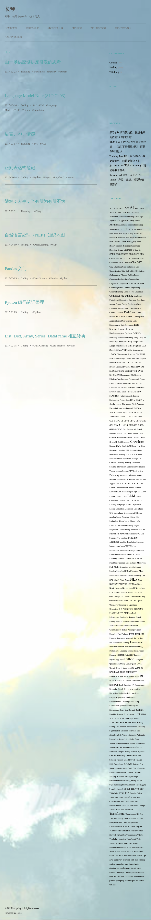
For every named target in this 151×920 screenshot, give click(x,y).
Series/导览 (32, 28)
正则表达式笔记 (20, 167)
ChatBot (127, 263)
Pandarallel (124, 617)
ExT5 (119, 392)
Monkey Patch (115, 571)
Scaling (140, 722)
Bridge (120, 250)
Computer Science (135, 283)
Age (141, 216)
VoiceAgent (131, 839)
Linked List (134, 517)
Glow (141, 433)
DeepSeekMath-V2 (117, 350)
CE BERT (124, 254)
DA (117, 313)
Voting (112, 843)
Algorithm (124, 220)
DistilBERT (140, 354)
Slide (112, 764)
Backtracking (128, 233)
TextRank (134, 806)
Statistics (120, 776)
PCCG (125, 609)
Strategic (134, 776)
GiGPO (120, 433)
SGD (117, 718)
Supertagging (141, 785)
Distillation (114, 358)
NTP (130, 584)
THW (133, 789)
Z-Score (135, 851)
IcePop (139, 454)
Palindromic (114, 617)
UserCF (121, 827)
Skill (126, 760)
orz (142, 876)
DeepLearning (41, 244)
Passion (119, 621)
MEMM (113, 534)
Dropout (119, 367)
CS (124, 258)
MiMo (139, 559)
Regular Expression (64, 177)
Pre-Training (124, 642)
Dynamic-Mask (129, 367)
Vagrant (139, 827)
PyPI (121, 660)
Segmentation (115, 731)
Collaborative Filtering (118, 275)
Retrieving (124, 710)
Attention (114, 224)
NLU (140, 580)
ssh (136, 881)
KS (142, 483)
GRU (131, 425)
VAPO (127, 827)
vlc (114, 885)
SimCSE (113, 756)
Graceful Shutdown (117, 437)
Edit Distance (136, 375)
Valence (113, 831)
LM (42, 105)
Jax (141, 479)
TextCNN (125, 806)
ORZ (111, 596)
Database (128, 333)
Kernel (112, 488)
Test (134, 797)
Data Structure (126, 329)
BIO (129, 229)
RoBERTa (139, 710)
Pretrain (120, 647)
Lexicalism (128, 509)
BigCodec (137, 242)
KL (138, 483)
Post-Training (123, 634)
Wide (129, 847)
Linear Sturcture (122, 517)
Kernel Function (121, 488)
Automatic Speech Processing (131, 225)
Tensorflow (127, 797)
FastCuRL (128, 396)
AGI (127, 208)
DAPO (128, 312)
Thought (141, 806)
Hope (143, 446)
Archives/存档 (13, 36)
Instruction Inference (128, 475)
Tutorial (127, 818)
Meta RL (121, 559)
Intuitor (140, 475)
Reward (131, 710)
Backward (138, 233)
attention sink (128, 860)
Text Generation (127, 801)
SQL (131, 718)
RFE (121, 676)
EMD (112, 371)
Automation (114, 229)
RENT (133, 672)
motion (141, 872)
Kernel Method (135, 488)
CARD (112, 254)
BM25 (141, 229)
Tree (141, 814)
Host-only (113, 450)
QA (136, 660)
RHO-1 (136, 676)
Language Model (124, 505)
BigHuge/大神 (98, 28)
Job (144, 479)
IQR (134, 454)
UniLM (140, 818)
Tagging (133, 793)
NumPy (117, 592)
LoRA (138, 521)
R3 (142, 668)
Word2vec (136, 847)
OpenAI (140, 600)
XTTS (129, 851)
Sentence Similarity (137, 743)
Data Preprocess (127, 325)
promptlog (120, 881)
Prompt (120, 654)
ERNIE (128, 371)
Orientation (114, 609)
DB (133, 313)
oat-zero (121, 876)
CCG (117, 254)
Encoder (124, 387)
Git (125, 433)
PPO (121, 613)
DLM (118, 317)
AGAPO (120, 208)
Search (130, 727)
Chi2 (111, 267)
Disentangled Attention (126, 354)
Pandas (54, 278)
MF (117, 534)
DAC (121, 313)
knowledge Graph (123, 872)
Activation (114, 216)
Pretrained (129, 647)
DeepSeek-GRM (126, 346)
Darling (137, 317)
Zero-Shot (118, 855)
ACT (111, 208)
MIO (122, 534)
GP (122, 421)
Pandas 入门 (16, 268)
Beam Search (140, 237)
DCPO (138, 313)
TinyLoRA (120, 810)
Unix (125, 822)
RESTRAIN (114, 676)
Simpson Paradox (116, 760)
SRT (140, 718)
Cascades (113, 263)
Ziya (111, 860)
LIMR (124, 496)
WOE (125, 843)
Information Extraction (126, 467)
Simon (128, 756)
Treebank (113, 818)
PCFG (130, 609)
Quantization (115, 664)
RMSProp (136, 681)
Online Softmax (116, 600)
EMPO (117, 371)
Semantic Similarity (126, 739)
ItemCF (125, 479)
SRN (136, 718)
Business (40, 71)
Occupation (118, 596)
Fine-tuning (126, 404)
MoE (111, 567)
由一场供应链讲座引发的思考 (33, 62)
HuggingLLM (123, 450)
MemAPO (131, 554)
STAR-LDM (114, 722)
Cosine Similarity (129, 304)
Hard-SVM (126, 446)
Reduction (123, 693)
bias (136, 860)
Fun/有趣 (77, 28)
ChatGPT (136, 262)
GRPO (123, 425)
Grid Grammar (124, 442)
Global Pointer (132, 433)
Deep (136, 337)
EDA (138, 367)
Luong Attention (131, 530)
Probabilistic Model (136, 651)
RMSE (128, 681)
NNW (117, 584)
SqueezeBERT (122, 772)
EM (142, 367)
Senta (137, 739)
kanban (112, 872)
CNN (112, 258)
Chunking (118, 267)
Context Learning (116, 292)
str (140, 881)
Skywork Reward (135, 760)
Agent (112, 221)
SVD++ (128, 722)
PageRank (132, 613)
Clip (123, 271)
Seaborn (123, 727)
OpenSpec (133, 605)
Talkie (139, 793)
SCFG (112, 718)
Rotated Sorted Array (125, 714)
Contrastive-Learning (127, 300)
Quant (140, 660)
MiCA (134, 559)
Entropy (131, 387)
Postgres (113, 638)
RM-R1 (122, 681)
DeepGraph (114, 342)
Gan (124, 429)
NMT (112, 584)
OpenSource (123, 605)
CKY (142, 254)
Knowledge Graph (129, 492)
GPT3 (144, 421)
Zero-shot (128, 856)
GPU (111, 425)
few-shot (124, 864)
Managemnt (115, 546)
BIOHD (135, 229)
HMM (118, 446)
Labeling (113, 505)
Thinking (25, 71)
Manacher (140, 542)
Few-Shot (135, 400)
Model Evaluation (121, 567)
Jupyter (112, 483)
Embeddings (137, 383)
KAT (130, 483)
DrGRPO (138, 363)
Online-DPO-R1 (129, 600)
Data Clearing (41, 345)
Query (122, 664)
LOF (131, 500)
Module (132, 567)
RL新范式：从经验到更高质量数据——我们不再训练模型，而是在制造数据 (128, 146)
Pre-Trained (114, 642)
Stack (139, 772)
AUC (129, 212)
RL (142, 676)
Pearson (125, 621)
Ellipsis (118, 383)
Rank (121, 685)
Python (37, 177)
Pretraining (138, 647)
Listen (126, 521)
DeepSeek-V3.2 (139, 346)
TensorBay (118, 797)
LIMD (112, 496)
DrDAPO (130, 363)
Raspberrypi (140, 685)
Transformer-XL (132, 814)
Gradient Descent (132, 437)
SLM (122, 718)
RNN (142, 681)
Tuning (120, 818)
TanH (112, 797)
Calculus (134, 258)
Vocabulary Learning (118, 839)
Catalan (120, 263)
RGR (126, 676)
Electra (142, 379)
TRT (142, 789)
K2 (126, 483)
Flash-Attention (138, 404)
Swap (112, 789)
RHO (131, 676)
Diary (38, 211)
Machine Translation (128, 542)
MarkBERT (125, 546)
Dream (112, 367)
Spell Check (133, 768)
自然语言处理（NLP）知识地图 (35, 235)
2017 (7, 52)
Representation (124, 706)
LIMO (118, 496)
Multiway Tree (139, 575)
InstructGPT (127, 471)
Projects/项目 (123, 28)
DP (127, 317)
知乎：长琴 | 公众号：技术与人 (22, 16)
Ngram (26, 109)
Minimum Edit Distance (126, 563)
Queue (128, 664)
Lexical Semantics (117, 509)
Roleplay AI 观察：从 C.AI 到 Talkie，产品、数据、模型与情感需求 (127, 179)
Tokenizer (129, 810)
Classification (115, 271)
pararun (113, 881)
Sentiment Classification (132, 747)
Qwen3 (140, 664)
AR (124, 212)
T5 (122, 789)
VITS (133, 827)
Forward (129, 408)
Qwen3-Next (115, 668)
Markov (133, 546)
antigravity (118, 860)
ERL (122, 371)
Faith (122, 396)
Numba (124, 592)
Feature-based (125, 400)
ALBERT (119, 212)
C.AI (136, 250)
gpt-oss (120, 868)
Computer (123, 283)
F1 (128, 392)
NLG (122, 580)
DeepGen (142, 337)
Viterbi (140, 835)
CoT (127, 271)
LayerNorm (136, 505)
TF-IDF (127, 789)
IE (131, 454)
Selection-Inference (128, 731)
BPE (111, 233)
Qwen (134, 664)
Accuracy (135, 212)
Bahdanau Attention (117, 237)
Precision (113, 647)
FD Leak (133, 392)
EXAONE (116, 375)
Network (118, 588)
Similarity (121, 756)
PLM (112, 613)
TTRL (121, 793)
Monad (138, 567)
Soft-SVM (128, 764)
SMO (126, 718)
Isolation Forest (116, 479)
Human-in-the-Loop (117, 454)
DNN (123, 317)
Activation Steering (126, 216)
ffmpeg (131, 864)
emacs (118, 864)
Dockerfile (114, 363)
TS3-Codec (114, 793)
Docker (129, 358)
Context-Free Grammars (133, 292)
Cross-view (133, 308)
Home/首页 (11, 28)
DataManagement (117, 333)
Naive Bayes (137, 584)
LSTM (139, 500)
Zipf (144, 856)
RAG (112, 672)
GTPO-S (118, 429)
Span (112, 768)
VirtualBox (121, 835)
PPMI (116, 613)
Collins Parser (133, 275)
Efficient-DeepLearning (119, 379)
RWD (116, 685)
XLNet (123, 851)
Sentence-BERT (116, 747)
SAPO (143, 714)
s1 (126, 880)
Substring (118, 785)
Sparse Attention (120, 768)
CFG (131, 254)
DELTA (113, 317)
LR (135, 500)
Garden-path (131, 429)
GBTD (133, 417)
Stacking (113, 776)
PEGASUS (138, 609)
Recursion (114, 693)
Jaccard (132, 479)
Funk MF (132, 412)
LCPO (143, 492)
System (63, 71)
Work (142, 847)
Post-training (137, 633)
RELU (128, 672)
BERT (123, 229)
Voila (138, 839)
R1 (129, 667)
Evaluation (140, 387)
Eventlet (113, 392)
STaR (122, 722)
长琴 (10, 9)
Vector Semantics (123, 831)
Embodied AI (115, 387)
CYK (128, 258)
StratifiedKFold (116, 781)
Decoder (121, 337)
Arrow (137, 221)
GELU (139, 417)
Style (112, 785)
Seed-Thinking (139, 727)
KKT (134, 483)
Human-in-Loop (136, 450)
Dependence (138, 350)
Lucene (121, 530)
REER (122, 672)
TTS (127, 793)
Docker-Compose (139, 358)
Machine (124, 538)
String (133, 781)
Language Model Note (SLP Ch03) (35, 95)
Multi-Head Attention (130, 571)
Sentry (127, 751)
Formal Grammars (118, 408)
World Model (115, 851)
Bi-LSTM (122, 242)
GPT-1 (126, 421)
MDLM (142, 530)
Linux (121, 521)
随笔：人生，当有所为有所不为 (35, 201)
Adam (136, 216)
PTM (126, 613)
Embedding (126, 383)
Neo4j (112, 588)
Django (122, 358)
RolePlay (113, 714)
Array (132, 221)
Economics (125, 375)
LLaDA (122, 500)
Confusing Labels (116, 288)
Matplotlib (134, 550)
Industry (52, 71)
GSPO (141, 425)
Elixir (112, 383)
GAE (128, 417)
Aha (117, 221)
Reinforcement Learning (119, 701)
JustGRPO (120, 483)
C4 (140, 250)
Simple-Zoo (136, 756)
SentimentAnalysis (117, 751)
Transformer (118, 814)
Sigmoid (141, 751)
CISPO (136, 254)
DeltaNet (128, 350)
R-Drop (124, 668)
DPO (131, 317)
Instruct (119, 471)
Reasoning (114, 689)
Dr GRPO (122, 363)
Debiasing (114, 337)
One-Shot (128, 596)
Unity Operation (116, 822)
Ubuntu (133, 818)
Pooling (131, 630)
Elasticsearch (134, 379)
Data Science (40, 278)
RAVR (117, 672)
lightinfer (134, 872)
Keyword (113, 492)
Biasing (129, 242)
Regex (47, 177)
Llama (132, 521)
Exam (124, 392)
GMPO (117, 421)
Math (127, 550)
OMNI (141, 592)
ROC (112, 685)
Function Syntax (121, 412)
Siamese (134, 751)
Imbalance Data (116, 458)
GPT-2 (132, 421)
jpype (139, 868)
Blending (126, 246)
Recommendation (132, 689)
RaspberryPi (129, 685)
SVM (134, 722)
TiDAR (112, 810)
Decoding (129, 337)
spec (133, 881)
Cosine (118, 304)
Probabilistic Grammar (118, 651)
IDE (127, 454)
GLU (112, 421)
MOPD (137, 534)
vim (111, 885)
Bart (127, 237)
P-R (120, 609)
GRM (116, 425)
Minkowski (141, 563)
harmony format (129, 868)
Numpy (130, 592)
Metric (128, 559)
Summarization (128, 785)
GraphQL (114, 442)
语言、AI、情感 (20, 133)
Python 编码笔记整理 (24, 302)
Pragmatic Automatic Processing (130, 638)
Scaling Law (114, 727)
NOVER (123, 584)
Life (135, 512)
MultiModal (120, 575)
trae (142, 881)
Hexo (19, 913)
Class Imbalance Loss (130, 267)
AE (115, 208)
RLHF (112, 681)
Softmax (136, 764)
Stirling (128, 776)
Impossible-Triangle (130, 458)
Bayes (132, 237)
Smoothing (38, 109)
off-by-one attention (133, 876)
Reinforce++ (130, 697)
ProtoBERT (129, 655)
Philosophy (134, 621)
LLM (131, 496)
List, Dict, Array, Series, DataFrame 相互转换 (45, 336)
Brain (132, 246)
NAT (111, 580)
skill (129, 881)
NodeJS (132, 588)
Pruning (137, 655)
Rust (137, 714)
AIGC (112, 212)
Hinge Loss (136, 446)
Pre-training (136, 642)
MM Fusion (129, 534)
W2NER (119, 843)
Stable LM (132, 772)
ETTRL (134, 371)
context (112, 864)
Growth (135, 441)
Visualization (131, 835)
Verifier (134, 831)
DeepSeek (114, 346)
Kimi (119, 492)
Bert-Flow (114, 242)
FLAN (112, 396)
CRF (116, 258)
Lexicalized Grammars (123, 513)
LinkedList (114, 521)
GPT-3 (138, 421)
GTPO (112, 429)
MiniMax (113, 563)
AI (35, 105)
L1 (139, 492)
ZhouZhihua (137, 856)
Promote (113, 655)
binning (142, 860)
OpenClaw (114, 605)
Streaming (126, 781)
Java (137, 479)
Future (122, 417)
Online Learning (138, 596)
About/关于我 (55, 28)
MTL (117, 538)
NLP (17, 109)
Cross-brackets (122, 308)
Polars (124, 630)
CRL (120, 258)
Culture (112, 313)
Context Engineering (132, 288)
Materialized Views (117, 550)
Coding (24, 177)
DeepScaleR (138, 342)
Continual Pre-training (121, 295)
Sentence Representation (119, 743)
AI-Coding (139, 208)
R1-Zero (135, 667)
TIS (137, 789)
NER (116, 579)
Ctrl (139, 308)
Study (139, 781)
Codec (132, 271)
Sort (142, 764)
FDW (139, 392)
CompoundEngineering (119, 279)
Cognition (140, 271)
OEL (136, 592)
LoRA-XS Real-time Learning (122, 525)
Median (123, 554)
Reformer (131, 693)
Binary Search (116, 246)
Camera (141, 258)
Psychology (114, 660)
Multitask (129, 575)
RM (117, 680)
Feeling (25, 105)
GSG (135, 425)
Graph (142, 437)
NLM (127, 580)
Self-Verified (123, 735)
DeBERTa (137, 333)
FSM (117, 396)
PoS (120, 630)
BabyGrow (118, 233)
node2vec (113, 876)
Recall (120, 689)
